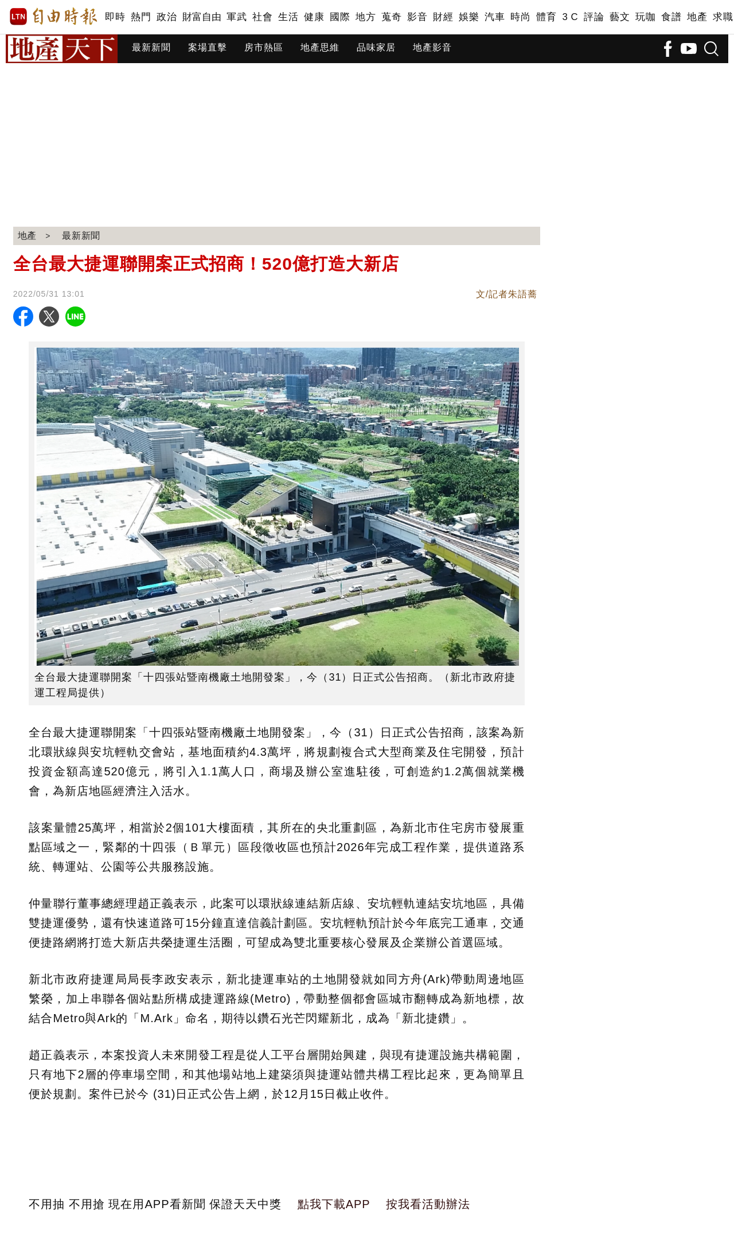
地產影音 (432, 47)
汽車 (495, 16)
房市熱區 (263, 47)
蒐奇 (391, 16)
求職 (723, 16)
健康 (314, 16)
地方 (366, 16)
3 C (570, 16)
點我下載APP (334, 1204)
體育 (546, 16)
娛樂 (469, 16)
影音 (417, 16)
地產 (697, 16)
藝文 (620, 16)
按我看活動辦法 (428, 1204)
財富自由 (201, 16)
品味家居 (376, 47)
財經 (443, 16)
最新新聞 (151, 47)
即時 (115, 16)
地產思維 (319, 47)
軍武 (237, 16)
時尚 (520, 16)
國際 (340, 16)
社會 (262, 16)
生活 (288, 16)
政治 (167, 16)
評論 (594, 16)
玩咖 (645, 16)
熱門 (141, 16)
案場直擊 (207, 47)
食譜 (671, 16)
